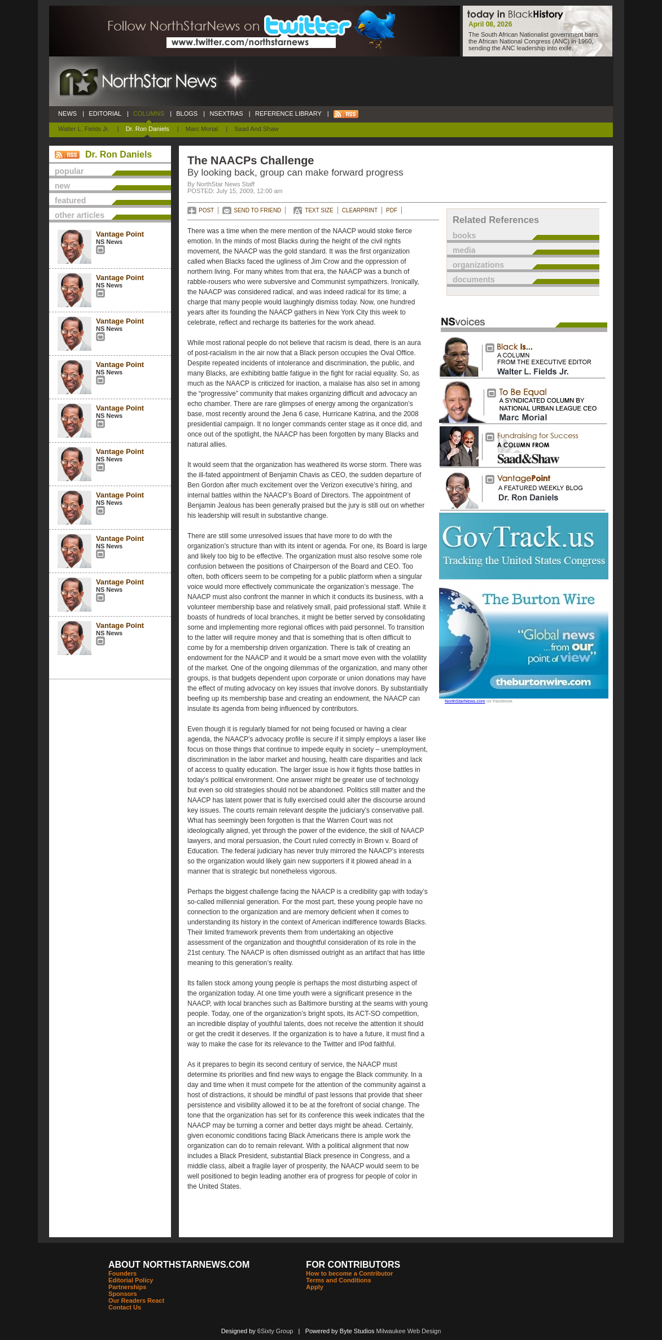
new (62, 185)
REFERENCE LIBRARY (288, 113)
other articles (79, 215)
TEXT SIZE (319, 210)
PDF (391, 210)
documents (474, 279)
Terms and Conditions (338, 1280)
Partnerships (127, 1287)
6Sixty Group (275, 1331)
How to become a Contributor (349, 1273)
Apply (314, 1287)
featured (70, 200)
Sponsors (122, 1293)
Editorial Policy (130, 1280)
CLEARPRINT (360, 210)
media (464, 250)
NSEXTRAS (226, 113)
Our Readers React (136, 1300)
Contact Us (124, 1307)
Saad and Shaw (256, 128)
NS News (109, 241)
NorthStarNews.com (465, 701)
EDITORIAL (105, 113)
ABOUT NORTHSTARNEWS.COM (178, 1264)
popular (69, 171)
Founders (122, 1273)
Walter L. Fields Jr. (83, 128)
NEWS (67, 113)
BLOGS (187, 113)
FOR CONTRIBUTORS (353, 1264)
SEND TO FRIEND (257, 210)
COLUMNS (149, 113)
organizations (478, 264)
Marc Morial (202, 128)
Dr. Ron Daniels (147, 128)
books (464, 235)
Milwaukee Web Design (408, 1331)
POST (206, 210)
